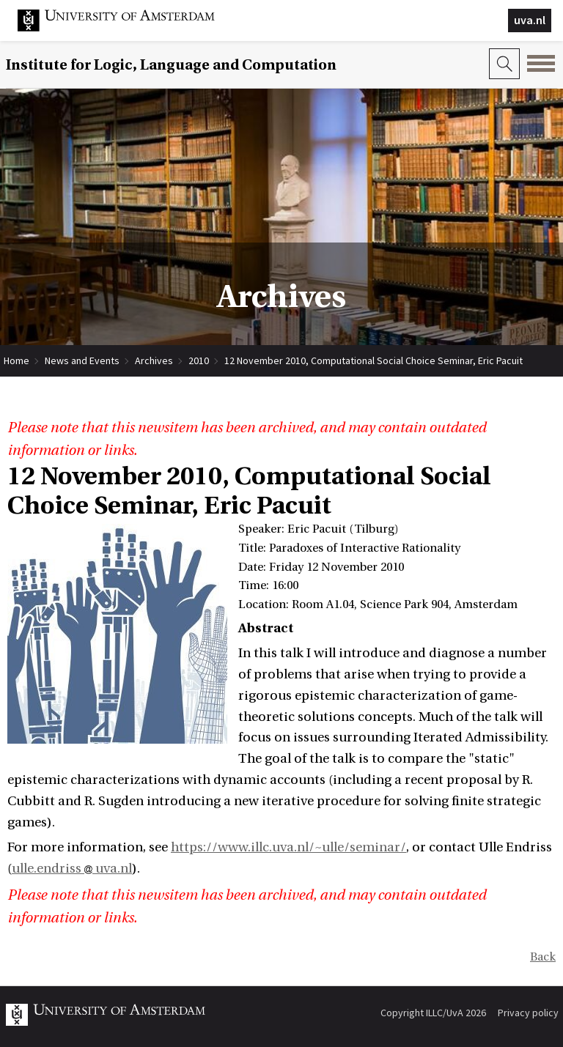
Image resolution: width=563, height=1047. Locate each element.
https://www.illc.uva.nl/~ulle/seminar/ (288, 847)
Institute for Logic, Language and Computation (171, 64)
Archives (154, 360)
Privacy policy (528, 1012)
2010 (198, 360)
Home (16, 360)
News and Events (82, 360)
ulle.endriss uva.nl (72, 868)
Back (543, 956)
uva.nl (529, 19)
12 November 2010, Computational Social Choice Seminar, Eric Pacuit (373, 360)
